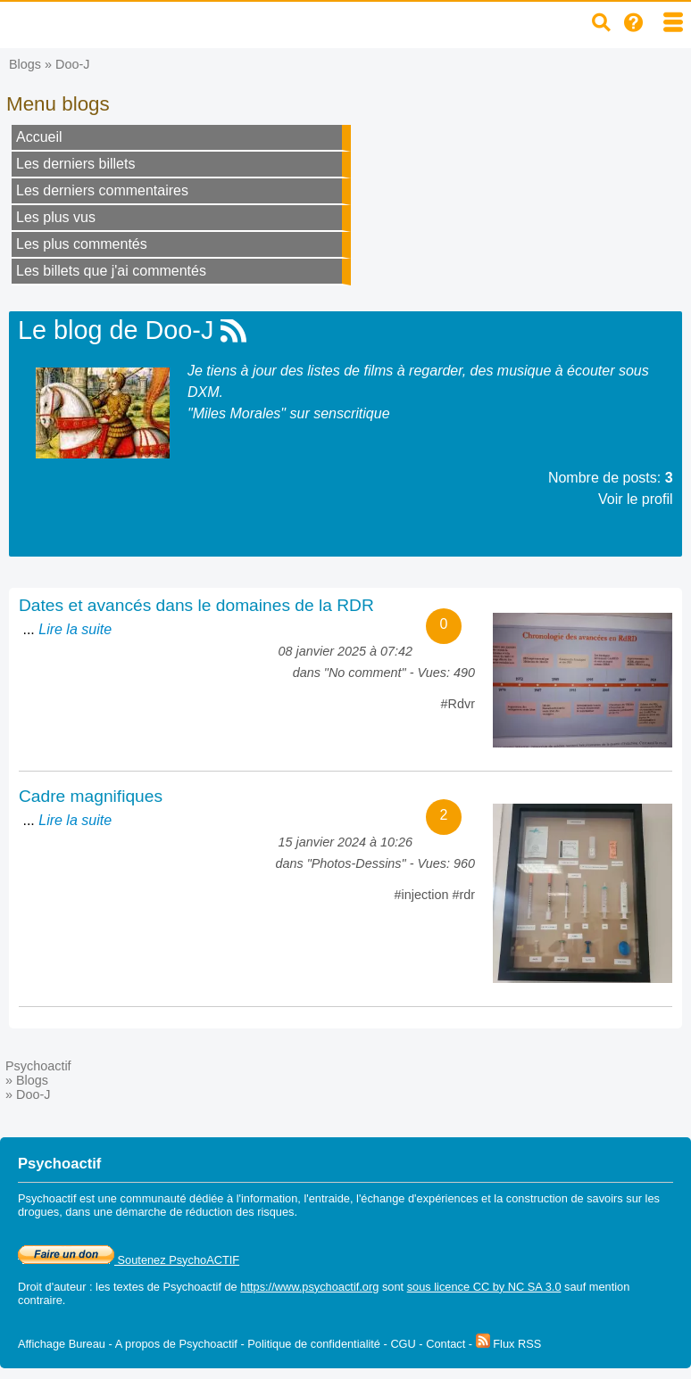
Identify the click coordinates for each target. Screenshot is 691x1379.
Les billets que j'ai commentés (111, 270)
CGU (402, 1343)
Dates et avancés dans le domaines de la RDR (196, 605)
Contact (445, 1343)
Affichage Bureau (61, 1343)
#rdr (463, 895)
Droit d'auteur (52, 1286)
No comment (365, 672)
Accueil (39, 137)
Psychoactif (38, 1066)
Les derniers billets (75, 163)
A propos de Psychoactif (176, 1343)
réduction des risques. (241, 1211)
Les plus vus (56, 217)
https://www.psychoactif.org (309, 1286)
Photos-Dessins (357, 863)
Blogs (25, 64)
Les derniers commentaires (102, 190)
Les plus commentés (81, 244)
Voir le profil (635, 499)
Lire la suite (75, 629)
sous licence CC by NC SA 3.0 (484, 1286)
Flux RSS (509, 1343)
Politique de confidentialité (313, 1343)
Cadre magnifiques (90, 796)
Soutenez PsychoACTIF (128, 1260)
